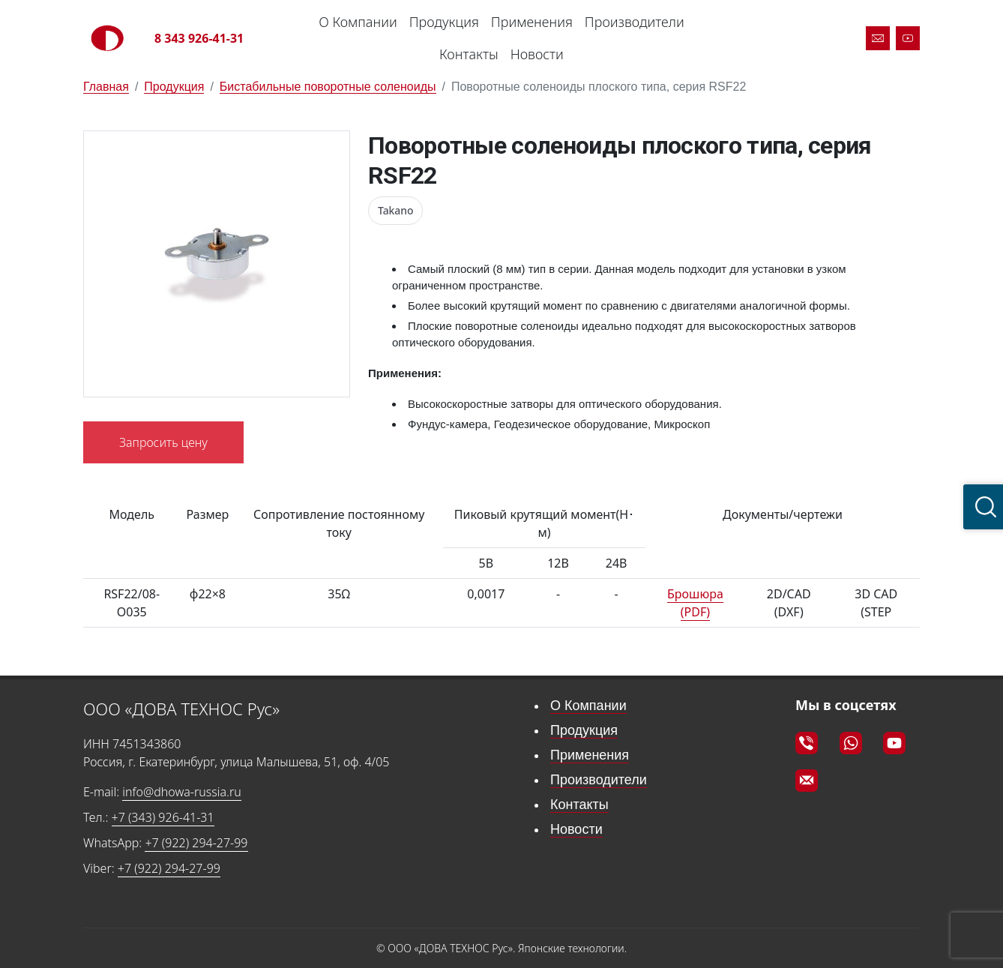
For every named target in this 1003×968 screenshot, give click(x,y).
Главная (106, 86)
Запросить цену (163, 442)
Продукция (444, 22)
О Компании (358, 22)
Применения (532, 22)
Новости (537, 54)
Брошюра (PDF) (695, 603)
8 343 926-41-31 (199, 38)
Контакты (469, 54)
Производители (634, 22)
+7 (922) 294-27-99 (196, 843)
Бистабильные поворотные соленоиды (328, 86)
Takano (395, 210)
